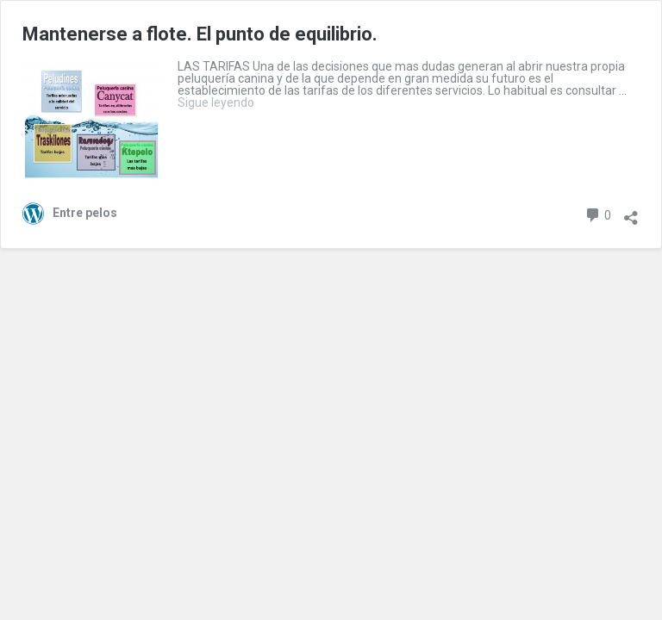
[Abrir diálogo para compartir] (631, 211)
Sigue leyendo (216, 102)
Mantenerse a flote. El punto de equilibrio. (200, 34)
